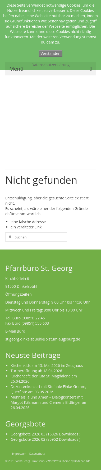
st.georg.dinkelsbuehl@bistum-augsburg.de (42, 339)
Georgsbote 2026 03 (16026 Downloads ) (45, 434)
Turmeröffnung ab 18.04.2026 (36, 370)
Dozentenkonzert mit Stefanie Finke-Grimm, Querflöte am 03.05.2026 (48, 389)
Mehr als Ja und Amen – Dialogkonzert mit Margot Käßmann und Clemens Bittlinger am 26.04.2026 (49, 402)
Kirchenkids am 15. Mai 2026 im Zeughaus (47, 365)
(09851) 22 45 (33, 317)
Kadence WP (82, 461)
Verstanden (51, 53)
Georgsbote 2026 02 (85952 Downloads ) (45, 439)
